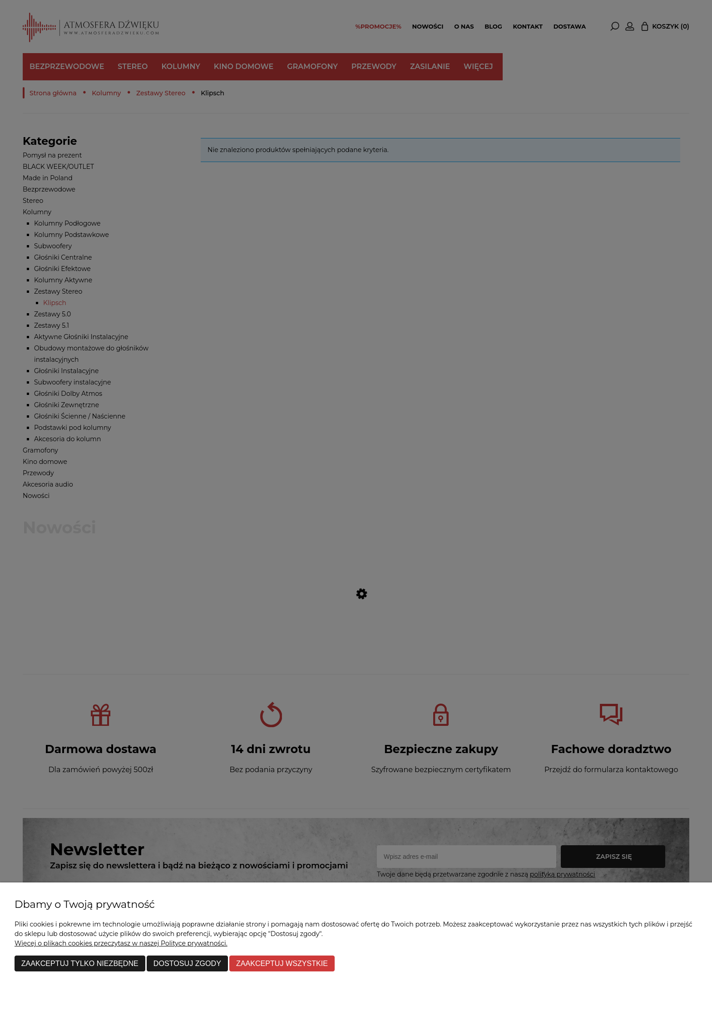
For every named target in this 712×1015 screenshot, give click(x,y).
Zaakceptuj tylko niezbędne (79, 963)
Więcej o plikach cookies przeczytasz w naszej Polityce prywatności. (121, 943)
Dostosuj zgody (187, 963)
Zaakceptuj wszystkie (282, 963)
